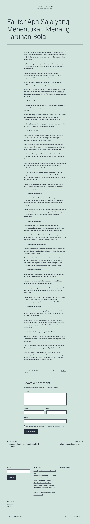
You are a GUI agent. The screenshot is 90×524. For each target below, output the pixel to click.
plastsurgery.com (45, 6)
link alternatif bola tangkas (14, 507)
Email (48, 408)
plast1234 (27, 372)
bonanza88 (10, 504)
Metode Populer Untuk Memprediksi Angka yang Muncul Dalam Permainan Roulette (44, 487)
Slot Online (63, 370)
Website (26, 417)
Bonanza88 (60, 92)
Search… (9, 467)
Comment (26, 391)
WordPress (79, 517)
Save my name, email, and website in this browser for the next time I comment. (45, 426)
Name (26, 408)
